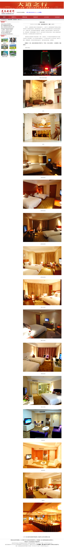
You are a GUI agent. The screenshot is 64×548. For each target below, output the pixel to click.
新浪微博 (31, 536)
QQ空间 (42, 536)
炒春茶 (5, 49)
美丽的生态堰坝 (4, 56)
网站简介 (26, 541)
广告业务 (30, 541)
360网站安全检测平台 (54, 544)
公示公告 (46, 17)
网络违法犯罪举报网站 (15, 540)
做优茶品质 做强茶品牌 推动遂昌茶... (7, 28)
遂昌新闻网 (10, 19)
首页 (4, 17)
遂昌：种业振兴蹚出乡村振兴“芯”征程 (7, 26)
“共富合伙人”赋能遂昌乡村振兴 (6, 31)
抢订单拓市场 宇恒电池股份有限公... (7, 33)
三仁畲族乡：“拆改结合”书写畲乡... (7, 29)
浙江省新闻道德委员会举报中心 (47, 540)
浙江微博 (28, 536)
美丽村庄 (4, 43)
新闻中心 (14, 17)
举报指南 (38, 540)
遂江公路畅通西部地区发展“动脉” (7, 25)
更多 (49, 536)
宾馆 (19, 19)
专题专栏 (35, 17)
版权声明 (37, 541)
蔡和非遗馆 (13, 43)
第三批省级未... (12, 56)
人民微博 (39, 536)
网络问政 (24, 17)
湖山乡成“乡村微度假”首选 (5, 32)
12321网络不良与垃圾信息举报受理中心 (28, 540)
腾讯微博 (35, 536)
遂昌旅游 (15, 19)
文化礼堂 (57, 17)
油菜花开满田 (12, 49)
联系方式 (34, 541)
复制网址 (46, 536)
